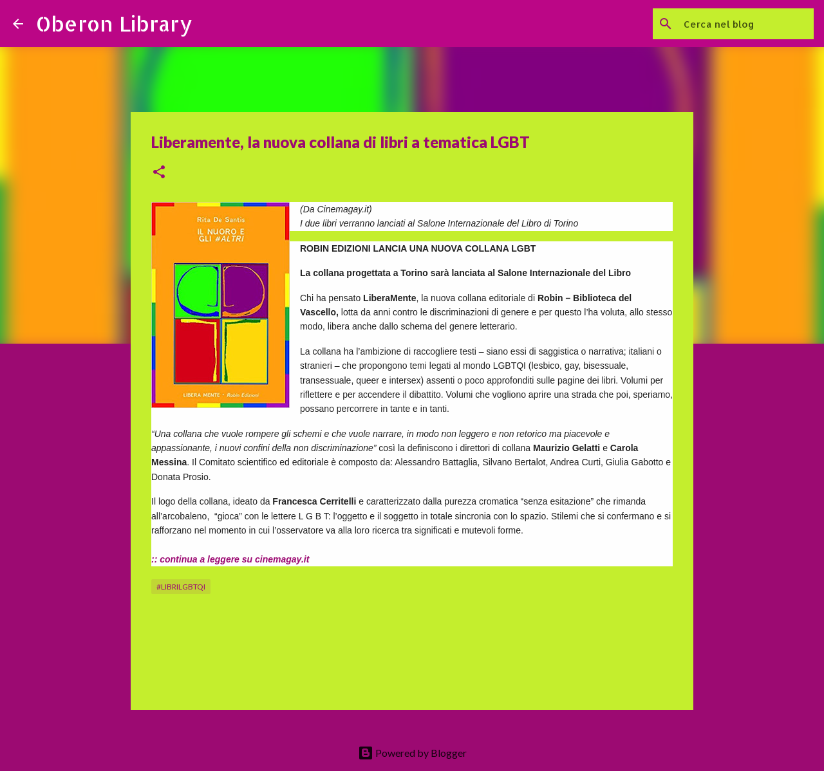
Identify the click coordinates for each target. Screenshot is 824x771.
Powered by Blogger (412, 753)
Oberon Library (114, 23)
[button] (159, 172)
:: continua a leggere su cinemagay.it (230, 559)
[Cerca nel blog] (746, 23)
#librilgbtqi (180, 586)
